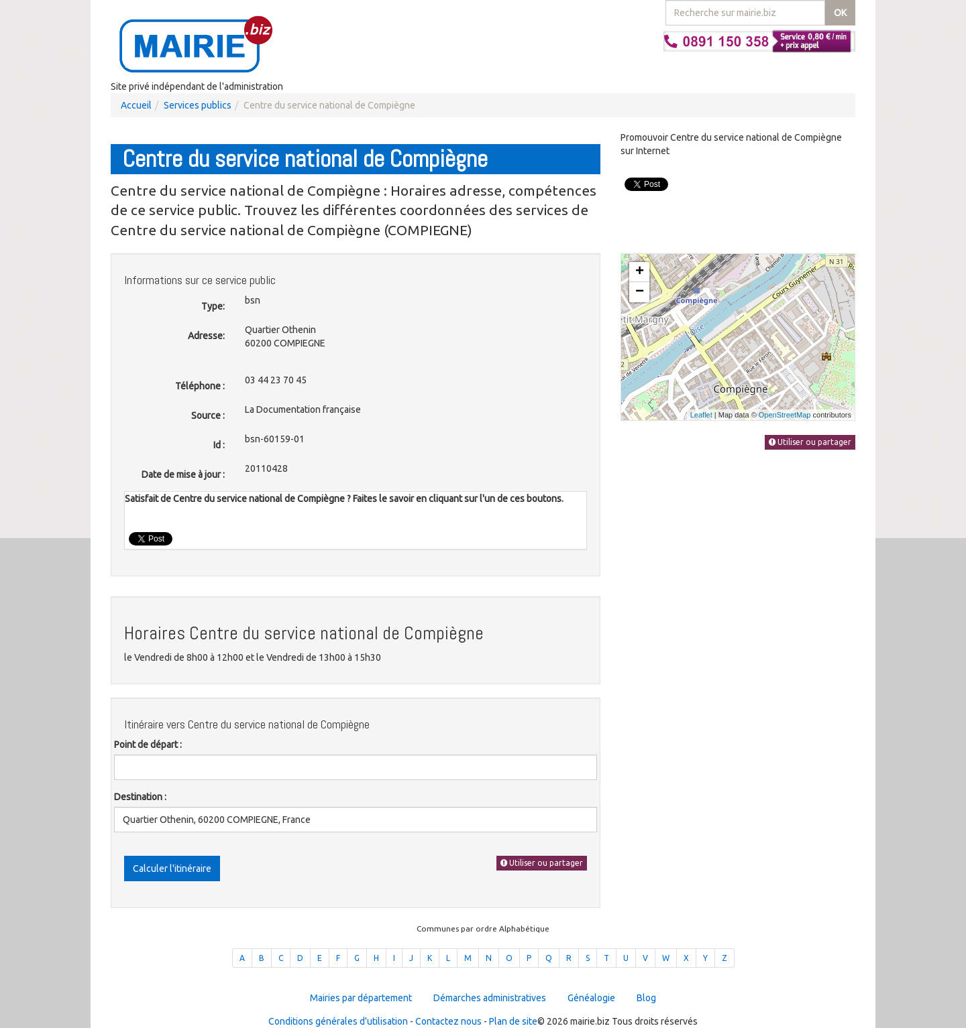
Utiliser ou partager (541, 862)
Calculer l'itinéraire (172, 868)
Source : (208, 415)
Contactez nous (448, 1021)
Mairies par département (361, 997)
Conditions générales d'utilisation (338, 1021)
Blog (646, 997)
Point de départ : (148, 744)
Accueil (136, 105)
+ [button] (639, 272)
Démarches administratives (489, 997)
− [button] (639, 292)
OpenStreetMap (785, 415)
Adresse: (206, 335)
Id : (219, 445)
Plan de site (513, 1021)
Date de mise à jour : (183, 474)
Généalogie (591, 997)
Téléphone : (200, 386)
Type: (213, 306)
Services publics (197, 105)
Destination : (140, 796)
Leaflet (701, 415)
